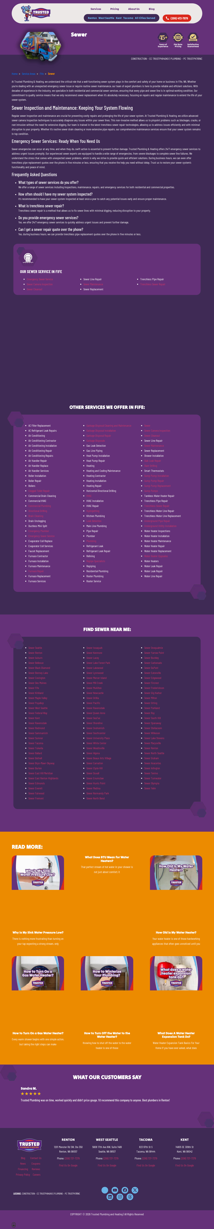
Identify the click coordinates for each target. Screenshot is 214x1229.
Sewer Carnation (94, 763)
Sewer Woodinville (95, 748)
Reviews (36, 1169)
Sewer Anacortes (152, 763)
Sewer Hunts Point (95, 783)
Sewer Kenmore (94, 652)
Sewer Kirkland (35, 693)
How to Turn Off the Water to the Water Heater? (107, 1035)
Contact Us (35, 1158)
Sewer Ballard (35, 753)
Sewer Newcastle (94, 693)
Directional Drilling (37, 511)
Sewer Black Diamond (39, 668)
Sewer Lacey (92, 658)
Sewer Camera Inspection (40, 284)
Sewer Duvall (92, 773)
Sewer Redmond (36, 728)
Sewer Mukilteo (93, 688)
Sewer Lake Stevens (154, 738)
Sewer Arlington (152, 768)
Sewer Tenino (151, 773)
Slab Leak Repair (152, 460)
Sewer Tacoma (35, 743)
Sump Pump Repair (154, 480)
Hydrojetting (92, 511)
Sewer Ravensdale (37, 723)
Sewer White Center (96, 743)
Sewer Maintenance (93, 284)
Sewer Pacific (93, 703)
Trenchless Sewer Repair (152, 284)
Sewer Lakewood (94, 668)
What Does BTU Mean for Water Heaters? (107, 859)
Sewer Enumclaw (95, 778)
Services (96, 9)
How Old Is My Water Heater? (176, 932)
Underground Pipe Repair (157, 521)
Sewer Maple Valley (37, 698)
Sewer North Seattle (154, 753)
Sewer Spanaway (152, 723)
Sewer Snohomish (95, 728)
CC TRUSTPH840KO (159, 58)
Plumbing (91, 541)
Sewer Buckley (151, 658)
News (23, 1163)
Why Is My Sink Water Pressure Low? (38, 932)
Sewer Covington (36, 678)
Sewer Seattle (35, 647)
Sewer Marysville (152, 743)
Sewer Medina (93, 788)
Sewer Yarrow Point (154, 652)
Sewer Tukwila (35, 748)
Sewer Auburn (35, 658)
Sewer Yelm (150, 788)
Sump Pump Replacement (157, 486)
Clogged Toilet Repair (39, 491)
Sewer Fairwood (36, 793)
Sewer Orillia (92, 698)
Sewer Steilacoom (153, 728)
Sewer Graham (151, 758)
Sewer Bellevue (35, 663)
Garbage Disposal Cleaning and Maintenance (108, 425)
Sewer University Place (98, 738)
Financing (23, 1169)
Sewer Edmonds (36, 783)
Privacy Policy (23, 1174)
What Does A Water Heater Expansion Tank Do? (176, 1035)
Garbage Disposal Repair (98, 435)
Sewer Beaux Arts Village (98, 758)
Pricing (114, 9)
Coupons (35, 1163)
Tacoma (128, 18)
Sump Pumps (151, 491)
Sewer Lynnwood (94, 673)
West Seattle (106, 18)
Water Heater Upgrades (156, 556)
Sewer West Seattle (37, 708)
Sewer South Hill (152, 718)
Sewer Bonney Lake (38, 673)
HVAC (89, 496)
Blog (152, 9)
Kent (119, 18)
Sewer (147, 425)
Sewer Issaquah (94, 647)
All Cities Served (145, 18)
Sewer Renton (35, 652)
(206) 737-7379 (72, 1158)
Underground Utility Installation (160, 526)
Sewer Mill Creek (94, 683)
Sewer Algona (93, 753)
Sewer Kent (34, 718)
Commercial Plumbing (39, 506)
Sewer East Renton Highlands (43, 778)
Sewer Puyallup (36, 703)
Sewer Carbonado (153, 663)
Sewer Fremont (36, 798)
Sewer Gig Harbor (153, 693)
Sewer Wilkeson (152, 733)
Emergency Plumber (38, 531)
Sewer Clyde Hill (94, 768)
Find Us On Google (68, 1165)
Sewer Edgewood (152, 678)
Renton (92, 18)
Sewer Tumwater (152, 778)
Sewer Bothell (35, 758)
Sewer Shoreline (94, 723)
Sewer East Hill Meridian (40, 773)
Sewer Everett (35, 788)
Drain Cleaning (35, 516)
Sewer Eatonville (152, 673)
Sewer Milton (150, 698)
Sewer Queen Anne (95, 713)
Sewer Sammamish (38, 733)
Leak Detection (93, 521)
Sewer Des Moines (37, 683)
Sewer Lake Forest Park (98, 663)
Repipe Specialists (95, 561)
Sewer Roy (149, 713)
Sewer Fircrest (151, 683)
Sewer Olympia (151, 783)
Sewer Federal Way (37, 713)
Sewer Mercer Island (96, 678)
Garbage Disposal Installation (101, 430)
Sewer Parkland (152, 708)
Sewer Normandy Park (97, 793)
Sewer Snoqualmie (153, 647)
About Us (134, 9)
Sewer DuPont (151, 668)
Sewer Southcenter (95, 733)
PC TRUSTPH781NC (192, 58)
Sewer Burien (35, 768)
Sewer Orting (150, 703)
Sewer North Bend (95, 798)
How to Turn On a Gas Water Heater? (38, 1033)
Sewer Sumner (35, 738)
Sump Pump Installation (156, 475)
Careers (36, 1174)
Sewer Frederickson (154, 688)
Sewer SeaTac (93, 718)
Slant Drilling (150, 465)
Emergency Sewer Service (40, 279)
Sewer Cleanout (34, 289)
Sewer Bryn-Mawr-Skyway (41, 763)
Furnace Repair (36, 571)
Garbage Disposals (95, 440)
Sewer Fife (33, 688)
